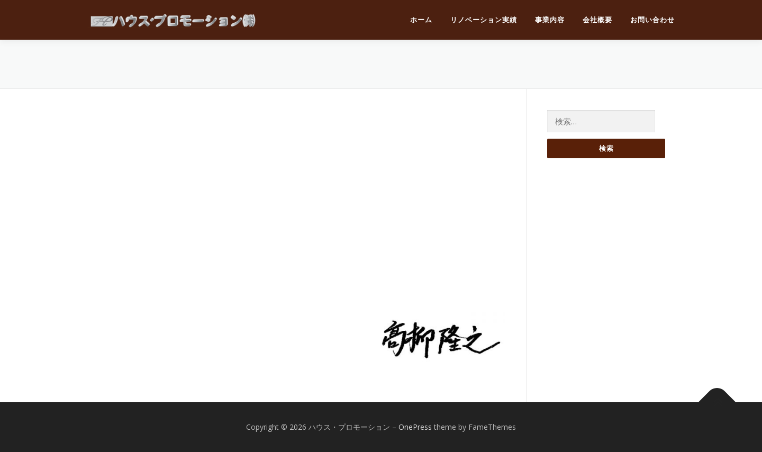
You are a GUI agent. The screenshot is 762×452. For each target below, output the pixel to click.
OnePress (415, 427)
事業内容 (550, 20)
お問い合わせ (652, 20)
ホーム (421, 20)
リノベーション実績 (483, 20)
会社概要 (597, 20)
